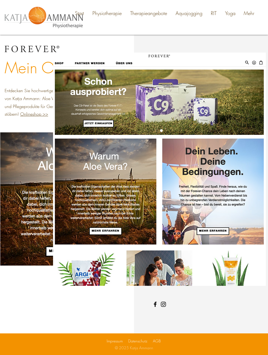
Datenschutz (137, 341)
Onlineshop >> (34, 114)
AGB (157, 341)
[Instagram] (163, 304)
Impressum (115, 341)
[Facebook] (155, 304)
